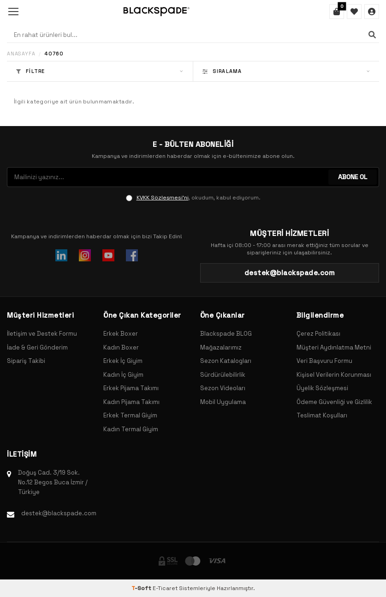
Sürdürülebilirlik (222, 375)
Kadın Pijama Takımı (131, 402)
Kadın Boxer (121, 347)
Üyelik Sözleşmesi (322, 388)
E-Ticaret (165, 588)
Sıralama (286, 71)
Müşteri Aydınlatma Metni (334, 347)
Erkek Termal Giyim (130, 415)
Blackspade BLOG (226, 334)
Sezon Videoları (222, 388)
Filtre (100, 71)
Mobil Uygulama (223, 402)
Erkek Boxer (120, 334)
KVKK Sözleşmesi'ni (163, 197)
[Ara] (372, 34)
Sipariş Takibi (26, 361)
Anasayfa (21, 53)
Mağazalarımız (221, 347)
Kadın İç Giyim (123, 375)
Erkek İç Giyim (123, 361)
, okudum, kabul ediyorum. (193, 197)
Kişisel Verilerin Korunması (334, 375)
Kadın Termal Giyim (130, 429)
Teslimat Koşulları (322, 415)
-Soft (142, 588)
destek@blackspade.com (58, 513)
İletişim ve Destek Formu (42, 334)
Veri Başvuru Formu (324, 361)
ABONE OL (352, 177)
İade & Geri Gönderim (37, 347)
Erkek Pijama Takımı (131, 388)
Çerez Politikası (318, 334)
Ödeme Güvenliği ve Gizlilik (334, 402)
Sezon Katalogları (225, 361)
